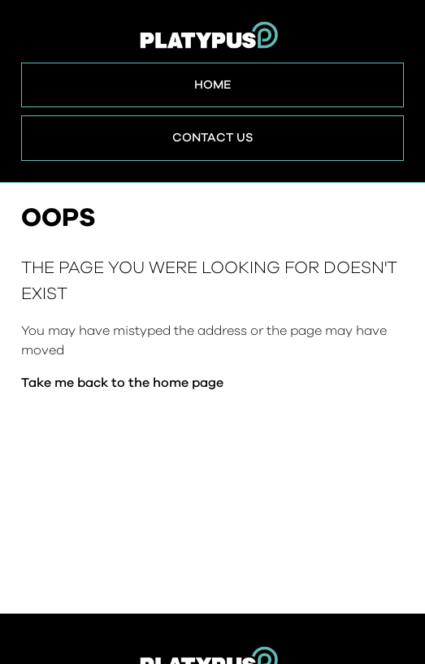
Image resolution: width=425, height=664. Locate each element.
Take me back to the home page (122, 382)
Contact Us (213, 138)
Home (213, 85)
